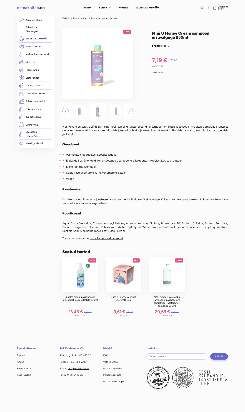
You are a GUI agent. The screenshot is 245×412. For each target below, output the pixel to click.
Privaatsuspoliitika (112, 368)
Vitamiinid (27, 62)
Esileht (87, 7)
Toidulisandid (29, 70)
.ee (31, 7)
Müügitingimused (112, 374)
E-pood (103, 7)
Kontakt (123, 7)
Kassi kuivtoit (24, 374)
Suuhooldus (28, 124)
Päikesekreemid (30, 109)
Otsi (202, 7)
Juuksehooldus (30, 117)
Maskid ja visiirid (31, 143)
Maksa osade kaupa (113, 381)
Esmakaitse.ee (26, 348)
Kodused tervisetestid (34, 54)
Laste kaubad (29, 77)
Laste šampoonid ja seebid (105, 18)
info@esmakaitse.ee (78, 368)
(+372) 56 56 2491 (77, 361)
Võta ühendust (111, 361)
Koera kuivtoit (24, 368)
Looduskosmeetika (32, 93)
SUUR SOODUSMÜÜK (147, 7)
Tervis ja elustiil (30, 85)
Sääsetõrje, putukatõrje (28, 134)
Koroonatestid (30, 46)
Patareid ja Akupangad (32, 29)
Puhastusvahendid (32, 101)
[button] (65, 111)
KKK (105, 355)
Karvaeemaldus (30, 20)
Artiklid (20, 361)
